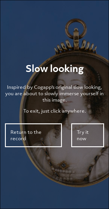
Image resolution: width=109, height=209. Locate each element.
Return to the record (26, 135)
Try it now (83, 135)
